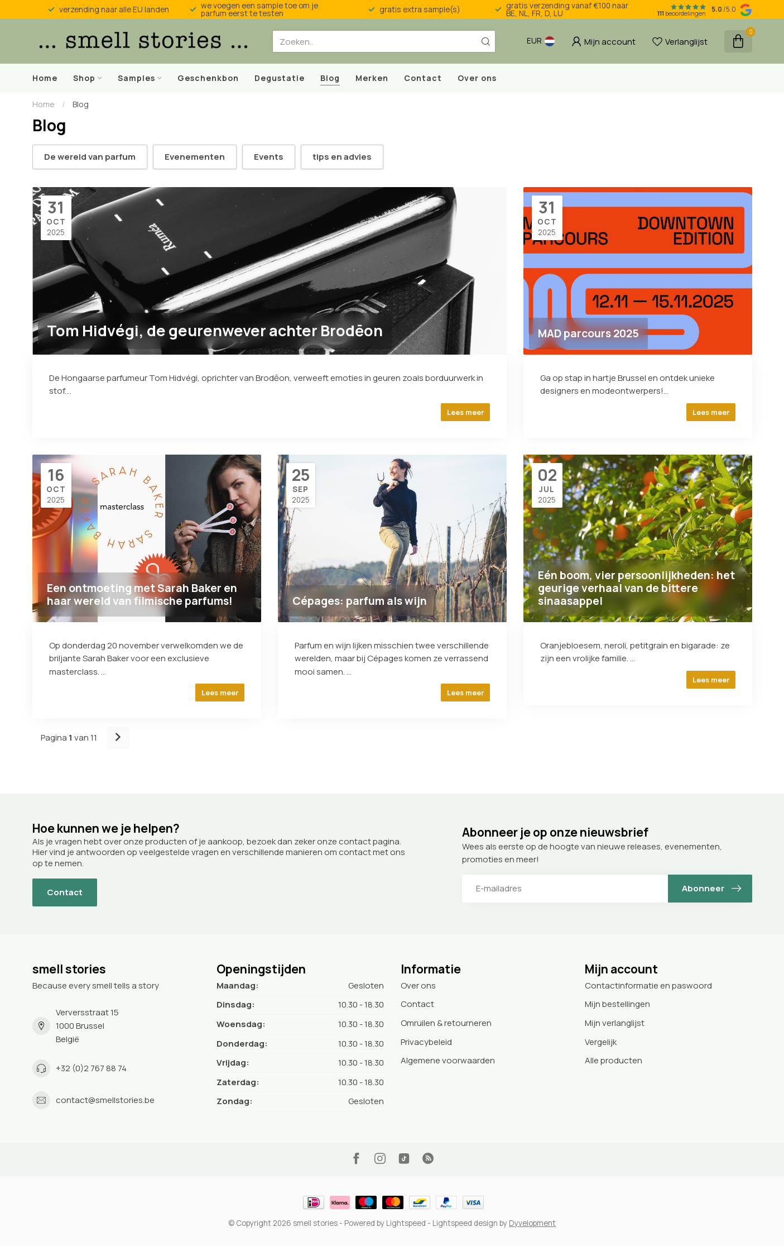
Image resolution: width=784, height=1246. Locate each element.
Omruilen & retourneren (446, 1023)
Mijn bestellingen (617, 1004)
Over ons (477, 78)
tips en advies (342, 157)
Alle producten (613, 1060)
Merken (371, 78)
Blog (330, 78)
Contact (423, 78)
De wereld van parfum (90, 157)
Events (268, 157)
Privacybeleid (426, 1042)
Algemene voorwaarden (448, 1060)
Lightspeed (406, 1223)
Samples (136, 78)
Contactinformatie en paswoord (648, 985)
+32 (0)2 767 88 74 (91, 1068)
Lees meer (465, 412)
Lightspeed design (465, 1223)
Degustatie (279, 78)
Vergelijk (601, 1042)
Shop (84, 78)
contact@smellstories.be (105, 1100)
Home (44, 78)
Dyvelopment (532, 1223)
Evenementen (195, 157)
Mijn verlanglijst (614, 1023)
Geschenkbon (208, 78)
